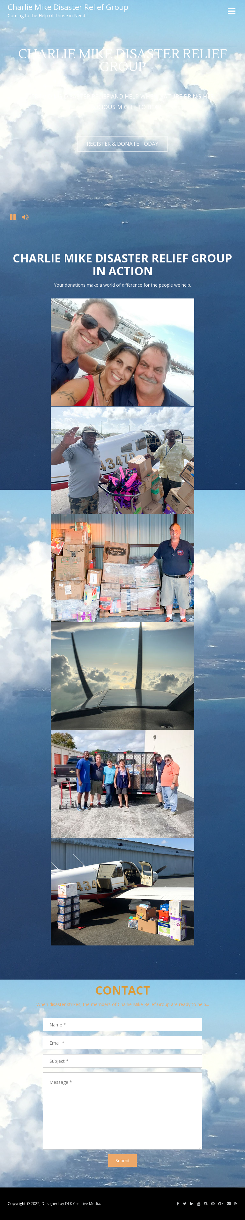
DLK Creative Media (82, 1203)
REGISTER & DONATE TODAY (122, 143)
